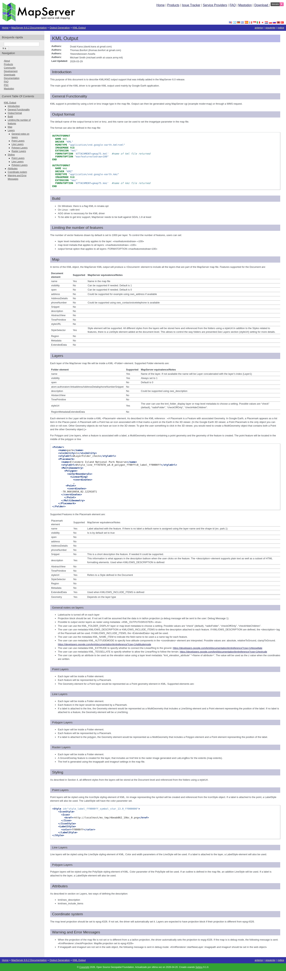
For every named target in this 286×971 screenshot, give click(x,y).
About (7, 61)
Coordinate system (17, 172)
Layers (11, 130)
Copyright (84, 967)
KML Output (79, 27)
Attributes (13, 168)
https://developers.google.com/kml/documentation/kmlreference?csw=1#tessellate (217, 648)
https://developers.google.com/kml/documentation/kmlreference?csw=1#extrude (223, 651)
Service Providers (215, 5)
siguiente (270, 27)
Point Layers (18, 140)
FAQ (232, 5)
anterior (259, 27)
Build (10, 116)
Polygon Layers (20, 147)
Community (10, 67)
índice (281, 27)
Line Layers (18, 144)
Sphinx (199, 967)
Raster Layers (19, 151)
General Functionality (19, 109)
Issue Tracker (191, 5)
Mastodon (245, 5)
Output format (15, 113)
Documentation (11, 78)
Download (261, 5)
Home (160, 5)
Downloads (9, 74)
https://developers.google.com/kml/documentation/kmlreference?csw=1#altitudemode (104, 644)
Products (173, 5)
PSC (6, 85)
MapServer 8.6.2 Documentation (29, 27)
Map (10, 127)
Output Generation (60, 27)
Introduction (14, 106)
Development (11, 71)
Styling (11, 154)
